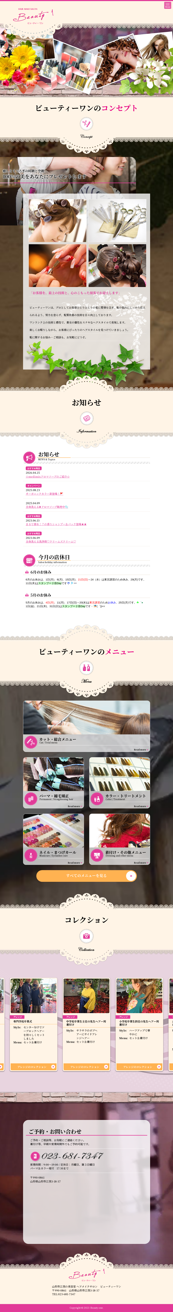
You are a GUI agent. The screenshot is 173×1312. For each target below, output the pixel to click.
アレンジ (17, 1017)
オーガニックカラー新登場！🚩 (44, 493)
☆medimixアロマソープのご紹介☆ (48, 476)
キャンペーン (33, 486)
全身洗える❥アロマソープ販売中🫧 (47, 507)
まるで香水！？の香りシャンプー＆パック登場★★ (56, 524)
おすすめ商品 (33, 468)
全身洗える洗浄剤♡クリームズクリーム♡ (51, 541)
